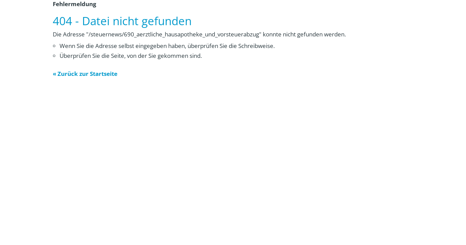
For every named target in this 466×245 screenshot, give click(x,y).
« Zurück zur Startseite (85, 74)
